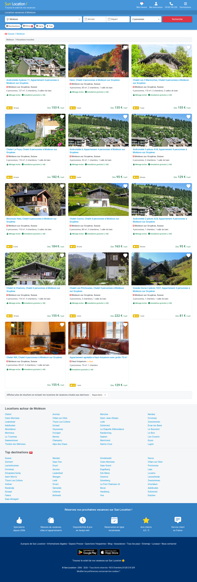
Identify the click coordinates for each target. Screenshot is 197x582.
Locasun (156, 543)
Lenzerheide (154, 476)
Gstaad (56, 425)
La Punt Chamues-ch (110, 484)
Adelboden (10, 425)
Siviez (56, 484)
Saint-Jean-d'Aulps (109, 418)
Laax (150, 469)
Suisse (8, 458)
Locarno (151, 473)
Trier (50, 26)
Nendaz (151, 414)
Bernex (56, 436)
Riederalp (9, 488)
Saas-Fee (57, 462)
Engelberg (105, 469)
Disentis (104, 476)
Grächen (151, 495)
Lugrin (151, 444)
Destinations (13, 26)
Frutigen (57, 433)
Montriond (105, 440)
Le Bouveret (154, 429)
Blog (110, 543)
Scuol (55, 465)
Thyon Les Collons (61, 422)
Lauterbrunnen (12, 465)
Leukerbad (10, 422)
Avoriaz (56, 414)
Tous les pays (133, 543)
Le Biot (151, 433)
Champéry (57, 440)
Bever (103, 488)
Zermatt (9, 462)
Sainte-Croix (106, 444)
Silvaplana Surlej (13, 473)
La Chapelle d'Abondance (112, 429)
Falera (8, 495)
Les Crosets (154, 436)
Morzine (104, 414)
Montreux (9, 433)
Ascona (56, 469)
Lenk (102, 422)
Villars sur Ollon (60, 418)
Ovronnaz (152, 418)
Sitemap (146, 543)
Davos (151, 458)
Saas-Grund (105, 465)
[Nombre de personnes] (146, 19)
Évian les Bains (155, 425)
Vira (102, 495)
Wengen (56, 476)
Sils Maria (105, 473)
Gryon (150, 440)
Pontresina (153, 465)
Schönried (105, 425)
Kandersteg (105, 433)
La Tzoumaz (11, 436)
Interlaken (152, 484)
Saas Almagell (11, 499)
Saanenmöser (11, 440)
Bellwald (57, 495)
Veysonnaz (58, 429)
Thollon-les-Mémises (15, 444)
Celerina (56, 491)
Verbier (8, 484)
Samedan (57, 488)
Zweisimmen (154, 422)
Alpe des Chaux (60, 444)
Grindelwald (105, 458)
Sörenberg (105, 480)
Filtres (28, 26)
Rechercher (177, 19)
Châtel (8, 414)
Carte (39, 26)
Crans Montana (12, 418)
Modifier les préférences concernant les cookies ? (98, 571)
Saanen (103, 436)
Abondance (10, 429)
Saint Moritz (11, 476)
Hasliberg (104, 491)
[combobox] (43, 19)
